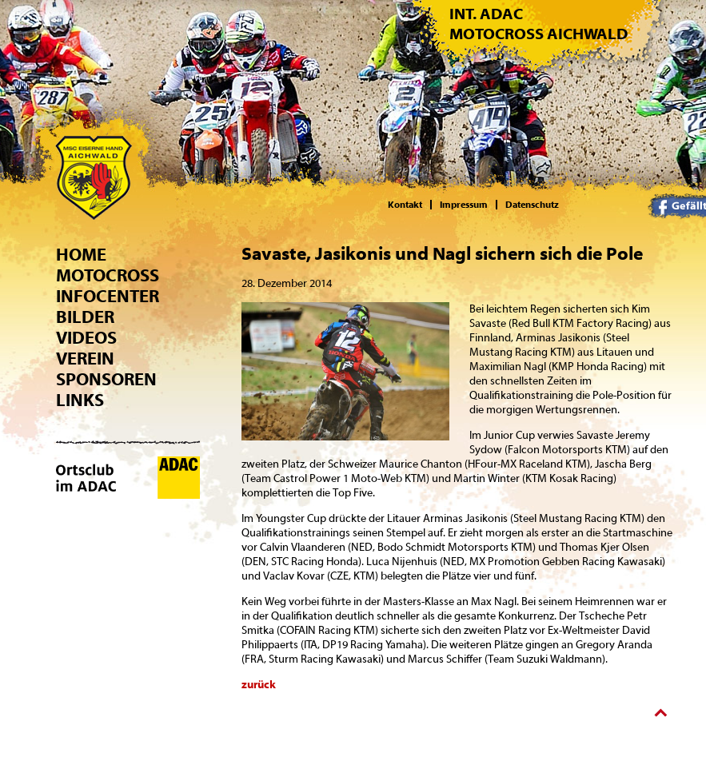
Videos (86, 338)
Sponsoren (106, 379)
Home (81, 255)
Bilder (85, 317)
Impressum (464, 204)
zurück (258, 685)
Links (80, 400)
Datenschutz (532, 204)
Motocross (107, 275)
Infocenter (107, 296)
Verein (85, 359)
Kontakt (405, 204)
